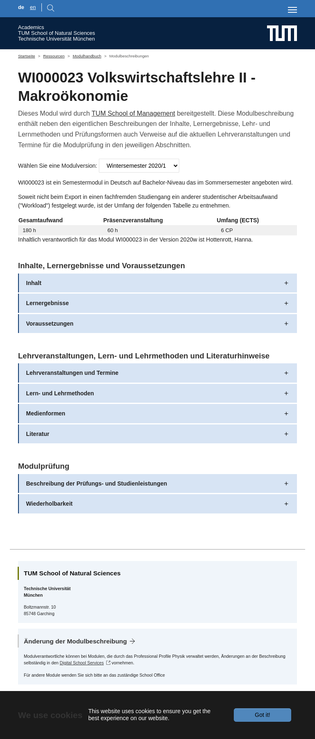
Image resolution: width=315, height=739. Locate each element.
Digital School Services (82, 662)
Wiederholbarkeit (49, 503)
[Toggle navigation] (292, 10)
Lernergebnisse (47, 303)
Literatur (38, 434)
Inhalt (33, 283)
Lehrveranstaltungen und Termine (72, 373)
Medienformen (46, 413)
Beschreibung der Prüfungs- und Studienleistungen (96, 483)
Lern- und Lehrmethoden (60, 393)
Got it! (262, 715)
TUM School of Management (133, 113)
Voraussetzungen (50, 323)
